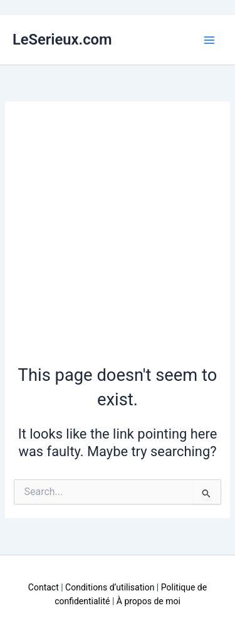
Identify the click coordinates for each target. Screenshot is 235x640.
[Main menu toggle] (209, 40)
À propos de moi (148, 601)
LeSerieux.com (62, 39)
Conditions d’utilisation (109, 587)
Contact (43, 587)
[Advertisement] (117, 239)
